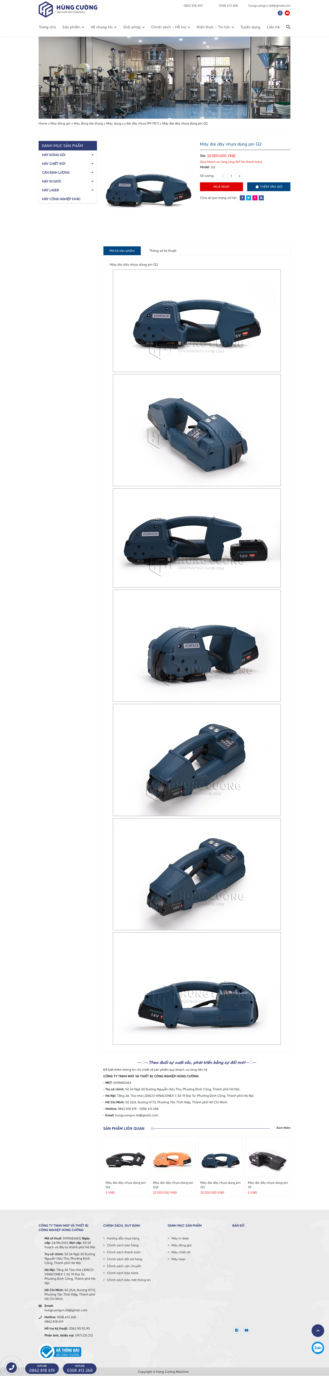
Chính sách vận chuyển (124, 1266)
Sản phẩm (71, 27)
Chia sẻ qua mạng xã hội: (218, 198)
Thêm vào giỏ (268, 186)
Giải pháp (132, 27)
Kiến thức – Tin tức (213, 27)
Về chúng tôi (102, 27)
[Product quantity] (231, 175)
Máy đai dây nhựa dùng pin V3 (268, 1185)
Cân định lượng (55, 172)
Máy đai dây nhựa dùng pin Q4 (126, 1185)
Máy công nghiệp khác (61, 199)
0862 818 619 (193, 5)
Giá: (203, 156)
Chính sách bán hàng (122, 1245)
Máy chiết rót (54, 164)
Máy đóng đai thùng (88, 123)
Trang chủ (47, 27)
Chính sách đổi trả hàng (124, 1259)
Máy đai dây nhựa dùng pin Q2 (220, 1185)
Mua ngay (221, 186)
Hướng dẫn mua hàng (123, 1238)
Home (43, 123)
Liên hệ (273, 27)
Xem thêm (283, 1128)
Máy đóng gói (60, 123)
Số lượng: (207, 175)
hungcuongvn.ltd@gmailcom (269, 5)
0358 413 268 (225, 5)
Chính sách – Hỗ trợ (168, 27)
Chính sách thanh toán (124, 1252)
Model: (205, 167)
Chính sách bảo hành (122, 1273)
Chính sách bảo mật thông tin (129, 1280)
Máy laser (50, 190)
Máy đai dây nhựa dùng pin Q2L (173, 1185)
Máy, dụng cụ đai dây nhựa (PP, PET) (132, 123)
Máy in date (51, 181)
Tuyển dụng (250, 27)
